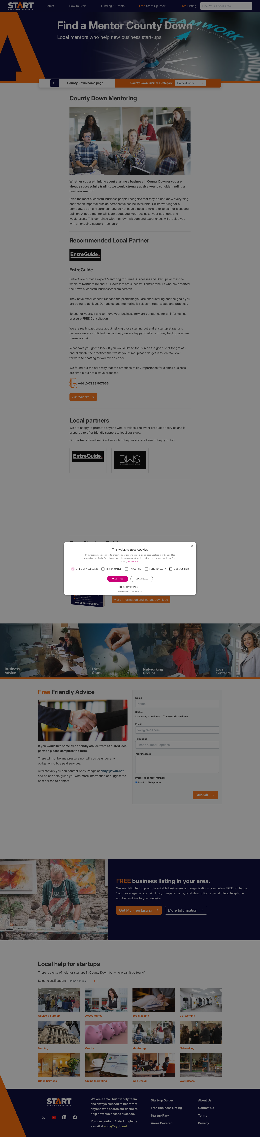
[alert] (130, 568)
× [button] (192, 546)
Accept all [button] (117, 578)
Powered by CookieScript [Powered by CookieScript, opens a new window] (130, 591)
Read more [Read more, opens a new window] (133, 561)
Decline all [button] (142, 578)
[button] (73, 569)
